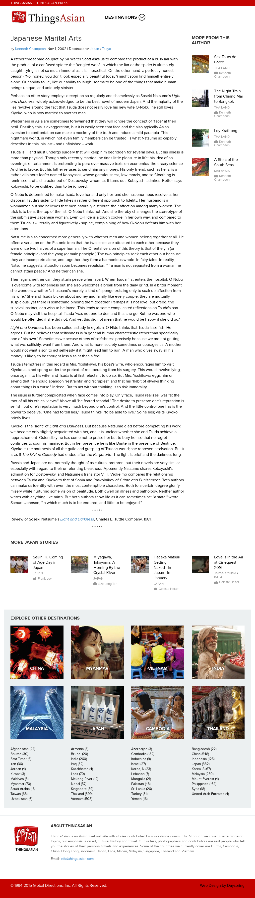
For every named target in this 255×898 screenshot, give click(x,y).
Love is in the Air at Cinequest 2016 (228, 562)
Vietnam (157, 668)
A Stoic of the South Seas (226, 162)
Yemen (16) (139, 799)
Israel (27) (138, 764)
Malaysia (222, 171)
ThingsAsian (21, 3)
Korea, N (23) (141, 769)
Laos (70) (78, 774)
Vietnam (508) (81, 799)
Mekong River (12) (84, 779)
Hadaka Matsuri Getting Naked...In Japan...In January (167, 567)
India (218, 577)
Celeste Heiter (169, 589)
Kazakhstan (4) (82, 769)
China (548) (200, 754)
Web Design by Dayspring (222, 885)
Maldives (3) (19, 779)
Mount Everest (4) (205, 779)
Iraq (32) (77, 764)
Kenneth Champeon (30, 49)
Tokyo (106, 49)
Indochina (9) (141, 759)
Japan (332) (200, 764)
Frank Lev (45, 579)
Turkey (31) (139, 794)
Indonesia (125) (203, 759)
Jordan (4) (18, 769)
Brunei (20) (79, 754)
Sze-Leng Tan (107, 584)
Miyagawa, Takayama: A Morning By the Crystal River (106, 565)
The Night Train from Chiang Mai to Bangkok (228, 96)
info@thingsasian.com (77, 859)
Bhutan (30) (19, 754)
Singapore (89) (82, 789)
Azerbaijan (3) (141, 749)
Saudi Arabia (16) (22, 789)
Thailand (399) (81, 794)
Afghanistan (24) (22, 749)
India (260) (79, 759)
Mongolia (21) (141, 779)
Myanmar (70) (20, 784)
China (231, 573)
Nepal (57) (78, 784)
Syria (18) (198, 789)
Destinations (121, 17)
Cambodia (158, 728)
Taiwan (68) (18, 794)
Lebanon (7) (140, 774)
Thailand (222, 68)
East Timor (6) (20, 759)
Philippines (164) (204, 784)
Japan (94, 49)
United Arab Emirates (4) (210, 794)
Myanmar (97, 668)
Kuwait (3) (17, 774)
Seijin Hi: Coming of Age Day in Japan (48, 562)
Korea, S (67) (201, 769)
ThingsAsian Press (51, 3)
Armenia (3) (79, 749)
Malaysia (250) (202, 774)
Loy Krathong (225, 130)
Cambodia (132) (142, 754)
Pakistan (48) (140, 784)
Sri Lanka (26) (141, 789)
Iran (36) (16, 764)
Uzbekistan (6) (21, 799)
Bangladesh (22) (204, 749)
